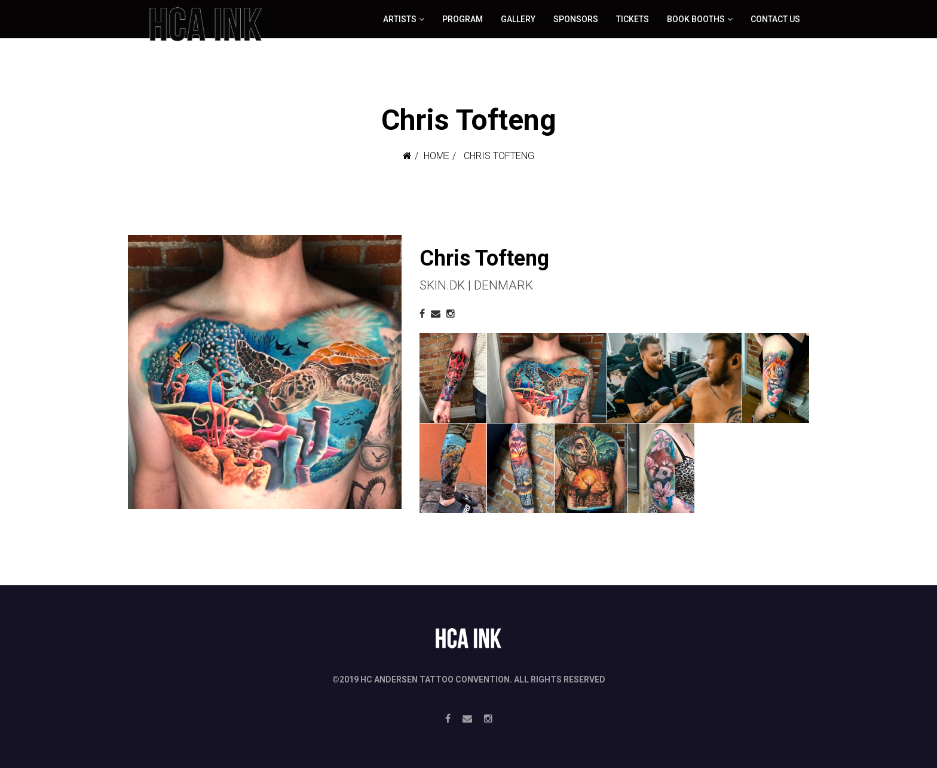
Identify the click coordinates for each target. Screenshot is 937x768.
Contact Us (775, 19)
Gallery (518, 19)
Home (436, 155)
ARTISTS (400, 19)
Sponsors (575, 19)
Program (462, 19)
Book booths (696, 19)
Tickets (632, 19)
